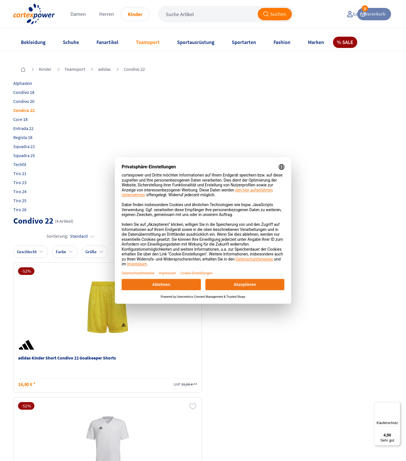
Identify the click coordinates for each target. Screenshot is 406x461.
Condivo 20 (30, 94)
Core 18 (27, 112)
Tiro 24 (27, 184)
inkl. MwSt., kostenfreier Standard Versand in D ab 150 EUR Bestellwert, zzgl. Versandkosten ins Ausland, (124, 318)
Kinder (151, 17)
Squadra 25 (31, 148)
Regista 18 (29, 130)
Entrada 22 (30, 121)
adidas (104, 61)
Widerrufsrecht (220, 395)
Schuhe (71, 42)
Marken (316, 42)
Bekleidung (33, 42)
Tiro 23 (27, 175)
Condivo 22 (134, 61)
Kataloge (90, 399)
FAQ (24, 378)
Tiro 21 (27, 166)
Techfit (26, 157)
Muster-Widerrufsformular (231, 406)
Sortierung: (362, 95)
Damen (94, 17)
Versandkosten (96, 378)
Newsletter (30, 399)
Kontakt (27, 389)
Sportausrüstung (195, 42)
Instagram (277, 378)
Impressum (155, 378)
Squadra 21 (31, 139)
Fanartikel (107, 42)
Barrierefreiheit (158, 410)
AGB (148, 389)
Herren (123, 17)
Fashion (281, 42)
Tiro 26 (27, 202)
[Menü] (397, 405)
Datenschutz (156, 399)
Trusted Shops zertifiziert (290, 444)
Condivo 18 (30, 85)
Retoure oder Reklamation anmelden (231, 381)
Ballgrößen (92, 410)
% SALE (345, 42)
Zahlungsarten (96, 389)
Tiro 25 (27, 193)
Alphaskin (29, 76)
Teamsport (148, 42)
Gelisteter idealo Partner (363, 444)
